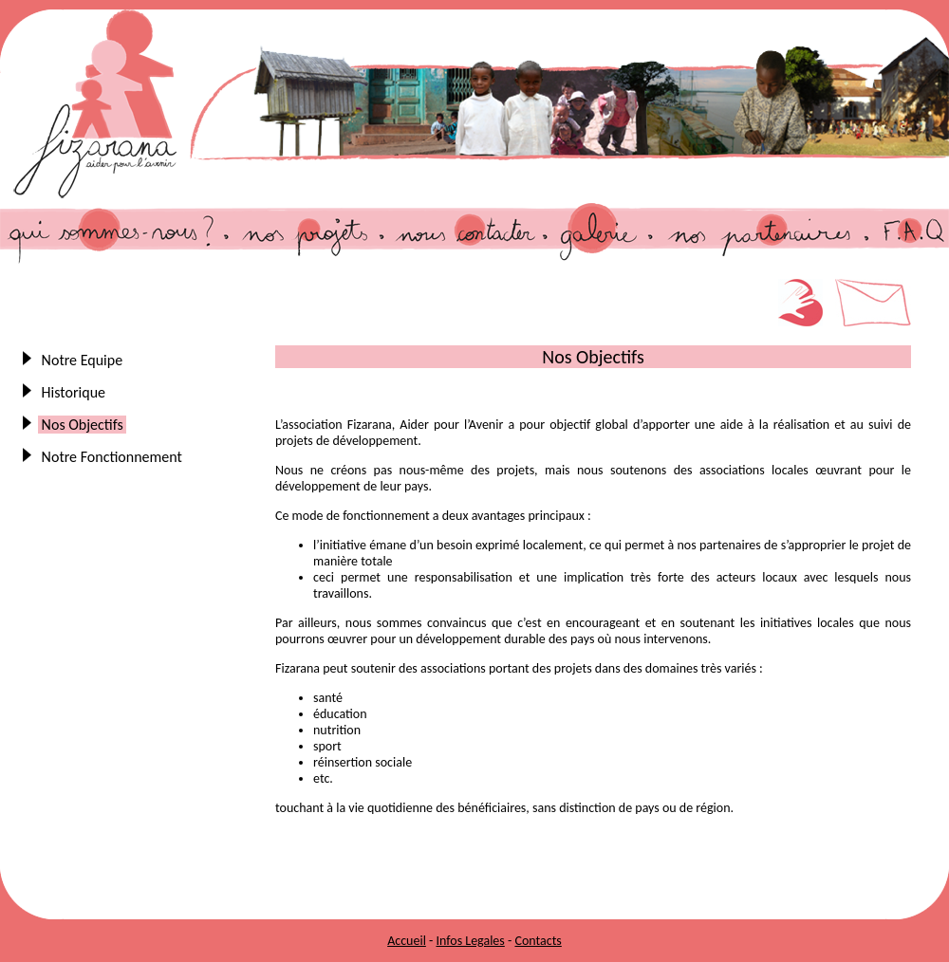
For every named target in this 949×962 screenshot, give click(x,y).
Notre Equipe (82, 360)
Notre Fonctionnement (112, 457)
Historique (73, 392)
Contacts (537, 941)
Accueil (406, 941)
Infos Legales (470, 941)
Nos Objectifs (82, 425)
